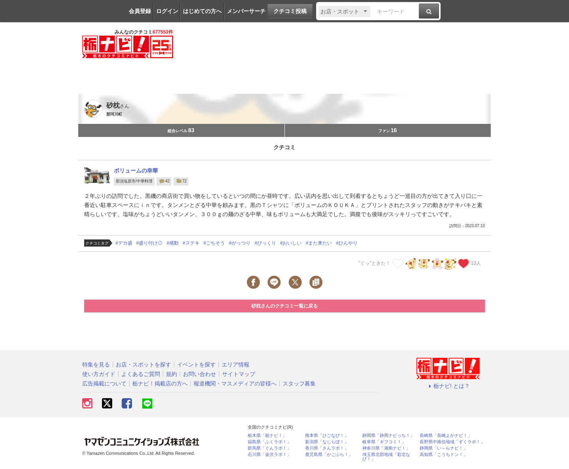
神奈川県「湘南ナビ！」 (386, 448)
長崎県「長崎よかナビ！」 (446, 435)
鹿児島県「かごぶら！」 (329, 454)
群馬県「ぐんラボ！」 (269, 448)
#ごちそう (214, 243)
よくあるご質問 (140, 374)
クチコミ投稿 (290, 11)
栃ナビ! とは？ (448, 386)
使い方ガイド (98, 374)
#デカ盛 (123, 243)
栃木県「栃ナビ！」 (267, 435)
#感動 (172, 243)
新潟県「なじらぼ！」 (327, 442)
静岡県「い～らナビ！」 (443, 448)
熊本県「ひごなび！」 (327, 435)
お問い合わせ (199, 374)
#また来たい (319, 243)
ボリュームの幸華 (136, 170)
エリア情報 (235, 364)
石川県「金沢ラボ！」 (269, 454)
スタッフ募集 (299, 383)
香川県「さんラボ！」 (327, 448)
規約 (171, 374)
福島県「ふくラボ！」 (269, 442)
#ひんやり (347, 243)
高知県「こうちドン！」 (443, 454)
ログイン (167, 11)
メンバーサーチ (246, 11)
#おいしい (291, 243)
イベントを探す (196, 364)
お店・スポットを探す (143, 364)
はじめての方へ (202, 11)
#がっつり (240, 243)
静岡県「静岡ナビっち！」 (388, 435)
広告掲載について (104, 383)
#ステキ (191, 243)
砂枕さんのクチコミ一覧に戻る (284, 306)
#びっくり (265, 243)
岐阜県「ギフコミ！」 (384, 442)
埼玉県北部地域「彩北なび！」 (386, 456)
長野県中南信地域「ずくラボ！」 (452, 442)
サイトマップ (238, 374)
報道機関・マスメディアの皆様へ (235, 383)
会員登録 (140, 11)
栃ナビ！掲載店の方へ (160, 383)
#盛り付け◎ (149, 243)
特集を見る (96, 364)
